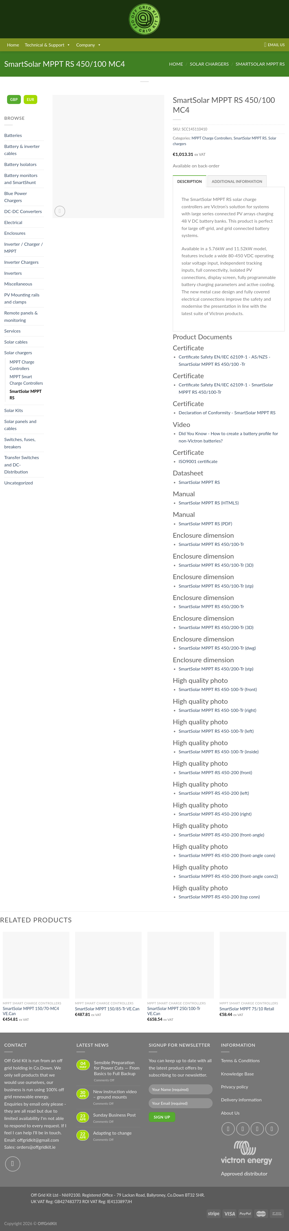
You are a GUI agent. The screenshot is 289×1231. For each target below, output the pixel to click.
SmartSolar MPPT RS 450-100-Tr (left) (216, 731)
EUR (30, 99)
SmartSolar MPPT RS (260, 64)
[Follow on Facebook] (228, 1128)
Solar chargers (209, 64)
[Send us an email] (12, 1164)
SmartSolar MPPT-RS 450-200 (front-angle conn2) (228, 876)
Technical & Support (48, 44)
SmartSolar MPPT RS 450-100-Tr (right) (217, 710)
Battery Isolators (20, 164)
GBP (14, 99)
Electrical (13, 222)
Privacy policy (234, 1086)
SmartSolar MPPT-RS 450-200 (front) (215, 772)
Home (13, 44)
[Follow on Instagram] (242, 1128)
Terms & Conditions (240, 1060)
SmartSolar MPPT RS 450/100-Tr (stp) (216, 585)
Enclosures (14, 233)
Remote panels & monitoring (21, 316)
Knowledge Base (237, 1073)
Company (88, 44)
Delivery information (241, 1099)
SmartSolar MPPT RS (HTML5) (209, 502)
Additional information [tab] (237, 181)
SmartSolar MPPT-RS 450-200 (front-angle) (221, 834)
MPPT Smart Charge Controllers (26, 380)
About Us (230, 1112)
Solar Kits (13, 410)
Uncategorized (18, 482)
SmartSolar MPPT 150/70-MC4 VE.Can (31, 1011)
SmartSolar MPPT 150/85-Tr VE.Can (107, 1008)
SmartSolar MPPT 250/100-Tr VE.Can (173, 1011)
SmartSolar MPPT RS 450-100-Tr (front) (218, 689)
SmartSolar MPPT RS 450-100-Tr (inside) (219, 751)
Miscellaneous (18, 283)
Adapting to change (112, 1132)
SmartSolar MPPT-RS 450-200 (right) (215, 813)
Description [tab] (189, 181)
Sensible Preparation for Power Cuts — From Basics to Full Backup (117, 1068)
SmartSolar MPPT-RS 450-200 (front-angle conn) (227, 855)
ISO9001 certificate (198, 461)
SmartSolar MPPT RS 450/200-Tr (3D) (216, 627)
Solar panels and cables (20, 425)
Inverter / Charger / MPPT (23, 247)
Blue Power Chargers (15, 197)
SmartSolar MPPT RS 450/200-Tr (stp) (216, 668)
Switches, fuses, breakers (20, 443)
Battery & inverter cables (22, 149)
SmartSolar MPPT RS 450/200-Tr (211, 606)
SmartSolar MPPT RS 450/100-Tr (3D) (216, 565)
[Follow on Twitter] (257, 1128)
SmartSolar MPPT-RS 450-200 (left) (214, 793)
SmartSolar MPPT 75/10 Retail (247, 1008)
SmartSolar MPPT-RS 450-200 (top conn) (219, 896)
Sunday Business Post (114, 1114)
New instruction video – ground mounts (115, 1094)
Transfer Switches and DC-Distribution (21, 464)
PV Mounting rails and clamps (22, 298)
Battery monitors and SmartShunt (21, 178)
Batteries (13, 135)
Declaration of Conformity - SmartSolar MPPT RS (227, 412)
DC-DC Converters (23, 211)
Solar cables (16, 341)
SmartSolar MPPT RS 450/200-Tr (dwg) (217, 647)
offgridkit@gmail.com (38, 1140)
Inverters (13, 273)
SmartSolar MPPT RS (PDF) (205, 523)
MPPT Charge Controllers (22, 365)
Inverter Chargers (21, 262)
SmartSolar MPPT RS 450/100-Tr (211, 544)
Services (12, 330)
